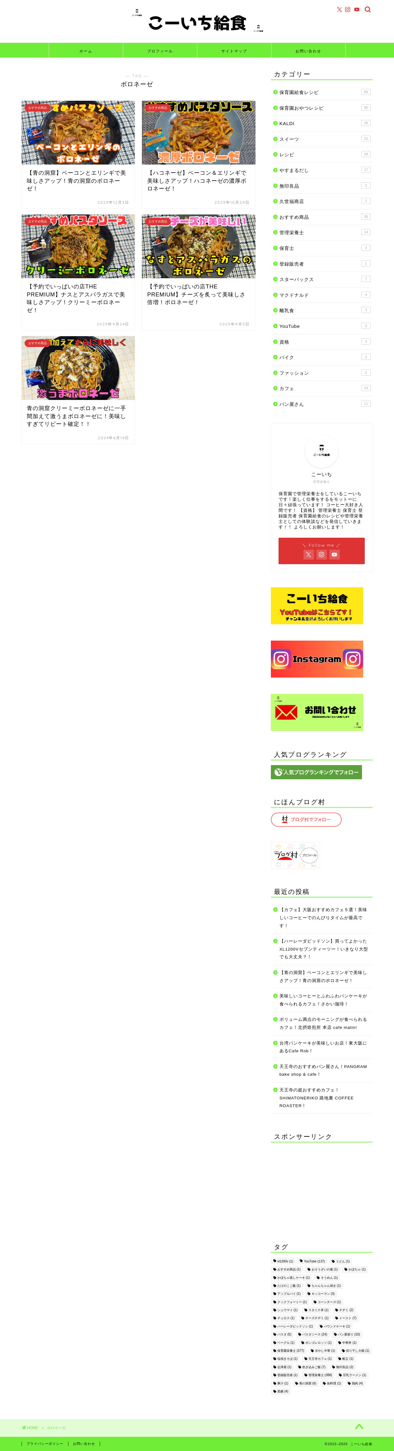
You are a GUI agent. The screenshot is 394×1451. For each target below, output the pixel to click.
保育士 (325, 248)
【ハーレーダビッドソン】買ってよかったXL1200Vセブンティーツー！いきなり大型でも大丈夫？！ (323, 949)
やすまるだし (325, 170)
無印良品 (325, 185)
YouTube (325, 326)
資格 (325, 341)
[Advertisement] (321, 1185)
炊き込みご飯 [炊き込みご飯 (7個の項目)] (314, 1367)
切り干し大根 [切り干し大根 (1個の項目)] (357, 1350)
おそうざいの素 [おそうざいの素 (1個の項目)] (325, 1269)
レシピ (325, 154)
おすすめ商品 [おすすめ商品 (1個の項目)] (289, 1269)
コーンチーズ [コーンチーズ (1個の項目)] (329, 1302)
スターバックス (325, 279)
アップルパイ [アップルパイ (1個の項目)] (289, 1294)
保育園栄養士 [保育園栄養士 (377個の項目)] (290, 1350)
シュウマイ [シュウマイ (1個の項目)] (287, 1310)
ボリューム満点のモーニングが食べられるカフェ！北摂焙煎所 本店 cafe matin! (323, 1023)
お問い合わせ (308, 51)
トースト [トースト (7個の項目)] (347, 1318)
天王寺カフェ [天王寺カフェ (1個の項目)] (320, 1359)
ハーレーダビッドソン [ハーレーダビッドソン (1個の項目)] (295, 1326)
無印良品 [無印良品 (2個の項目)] (344, 1367)
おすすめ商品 (325, 217)
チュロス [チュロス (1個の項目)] (286, 1318)
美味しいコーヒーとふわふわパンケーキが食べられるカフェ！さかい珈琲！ (323, 1000)
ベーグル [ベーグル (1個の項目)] (286, 1342)
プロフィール (160, 51)
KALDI (325, 123)
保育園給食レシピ (325, 92)
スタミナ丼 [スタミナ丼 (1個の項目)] (318, 1310)
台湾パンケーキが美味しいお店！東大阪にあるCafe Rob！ (323, 1047)
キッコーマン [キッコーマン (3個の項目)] (323, 1294)
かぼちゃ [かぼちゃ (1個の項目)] (357, 1269)
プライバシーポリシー (44, 1443)
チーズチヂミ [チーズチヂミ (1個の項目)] (317, 1318)
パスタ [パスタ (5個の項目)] (284, 1334)
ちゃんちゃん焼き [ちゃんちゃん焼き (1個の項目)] (326, 1285)
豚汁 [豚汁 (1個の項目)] (282, 1383)
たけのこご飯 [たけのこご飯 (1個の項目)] (289, 1285)
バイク (325, 357)
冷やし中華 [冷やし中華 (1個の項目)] (325, 1350)
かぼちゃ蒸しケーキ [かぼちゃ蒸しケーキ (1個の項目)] (293, 1277)
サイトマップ (234, 51)
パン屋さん (325, 404)
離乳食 (325, 310)
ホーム (85, 51)
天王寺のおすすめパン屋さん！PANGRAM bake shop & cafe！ (323, 1070)
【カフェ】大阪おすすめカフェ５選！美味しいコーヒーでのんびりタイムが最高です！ (323, 917)
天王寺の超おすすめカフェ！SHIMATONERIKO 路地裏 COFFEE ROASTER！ (316, 1098)
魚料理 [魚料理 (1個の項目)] (334, 1383)
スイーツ (325, 139)
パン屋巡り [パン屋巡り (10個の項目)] (349, 1334)
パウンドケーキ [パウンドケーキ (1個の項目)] (337, 1326)
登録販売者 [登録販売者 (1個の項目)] (287, 1375)
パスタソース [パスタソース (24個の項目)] (314, 1334)
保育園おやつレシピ (325, 107)
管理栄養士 (325, 232)
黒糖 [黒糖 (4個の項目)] (282, 1391)
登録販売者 (325, 263)
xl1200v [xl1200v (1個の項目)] (285, 1261)
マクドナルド (325, 294)
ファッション (325, 372)
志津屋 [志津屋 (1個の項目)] (284, 1367)
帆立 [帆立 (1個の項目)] (347, 1359)
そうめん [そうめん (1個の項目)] (329, 1277)
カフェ (325, 388)
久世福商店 (325, 201)
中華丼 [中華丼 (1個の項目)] (349, 1342)
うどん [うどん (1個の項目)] (343, 1261)
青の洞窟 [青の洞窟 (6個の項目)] (307, 1383)
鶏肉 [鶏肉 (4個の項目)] (357, 1383)
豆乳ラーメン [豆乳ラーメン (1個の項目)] (354, 1375)
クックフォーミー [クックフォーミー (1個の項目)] (292, 1302)
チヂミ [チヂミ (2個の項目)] (346, 1310)
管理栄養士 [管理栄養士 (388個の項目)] (320, 1375)
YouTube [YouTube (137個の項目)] (314, 1261)
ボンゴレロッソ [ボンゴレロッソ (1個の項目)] (318, 1342)
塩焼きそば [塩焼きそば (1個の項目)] (287, 1359)
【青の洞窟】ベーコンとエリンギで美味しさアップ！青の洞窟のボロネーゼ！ (323, 976)
